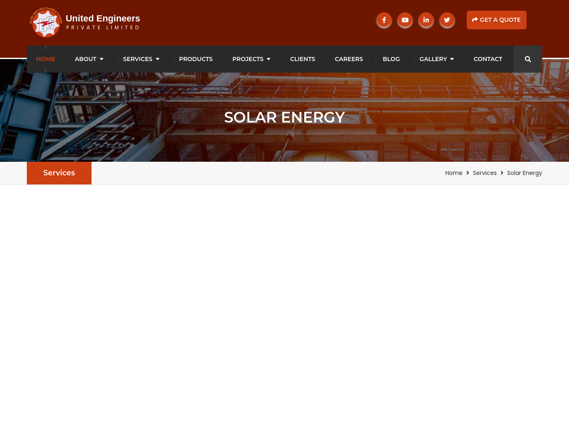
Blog (391, 59)
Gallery (433, 59)
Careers (349, 59)
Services (137, 59)
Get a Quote (496, 20)
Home (45, 59)
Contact (488, 59)
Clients (302, 59)
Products (196, 59)
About (85, 59)
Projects (248, 59)
